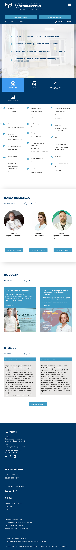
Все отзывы (7, 345)
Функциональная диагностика (61, 139)
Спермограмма (60, 101)
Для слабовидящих (14, 21)
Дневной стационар (15, 162)
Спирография (60, 104)
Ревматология (36, 163)
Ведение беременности (13, 125)
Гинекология (12, 140)
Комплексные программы (36, 105)
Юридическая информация (14, 511)
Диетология (12, 153)
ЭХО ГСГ (58, 161)
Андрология (12, 101)
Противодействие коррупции (15, 530)
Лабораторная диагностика (36, 115)
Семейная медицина (63, 98)
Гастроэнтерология (15, 136)
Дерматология (13, 147)
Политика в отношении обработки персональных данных (25, 533)
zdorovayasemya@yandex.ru (15, 438)
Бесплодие (12, 113)
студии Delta (45, 548)
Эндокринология (61, 157)
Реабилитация (36, 159)
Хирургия (58, 147)
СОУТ (7, 501)
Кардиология (36, 98)
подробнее (9, 297)
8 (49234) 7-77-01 (63, 22)
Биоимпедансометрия (16, 117)
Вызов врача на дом (15, 129)
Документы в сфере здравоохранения (18, 514)
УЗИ (56, 127)
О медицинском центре (13, 495)
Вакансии (11, 482)
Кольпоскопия (36, 101)
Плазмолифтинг (37, 149)
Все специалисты (9, 195)
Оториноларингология (39, 142)
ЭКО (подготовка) (61, 154)
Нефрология (36, 126)
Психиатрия (35, 152)
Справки (58, 108)
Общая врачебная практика (37, 134)
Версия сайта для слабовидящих (16, 520)
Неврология (35, 123)
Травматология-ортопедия (61, 119)
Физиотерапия (60, 134)
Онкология (35, 138)
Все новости (8, 272)
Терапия (58, 115)
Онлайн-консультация (55, 17)
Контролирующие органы (14, 517)
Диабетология (13, 150)
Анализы (11, 98)
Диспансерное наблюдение (13, 158)
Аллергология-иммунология (13, 105)
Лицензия (8, 498)
